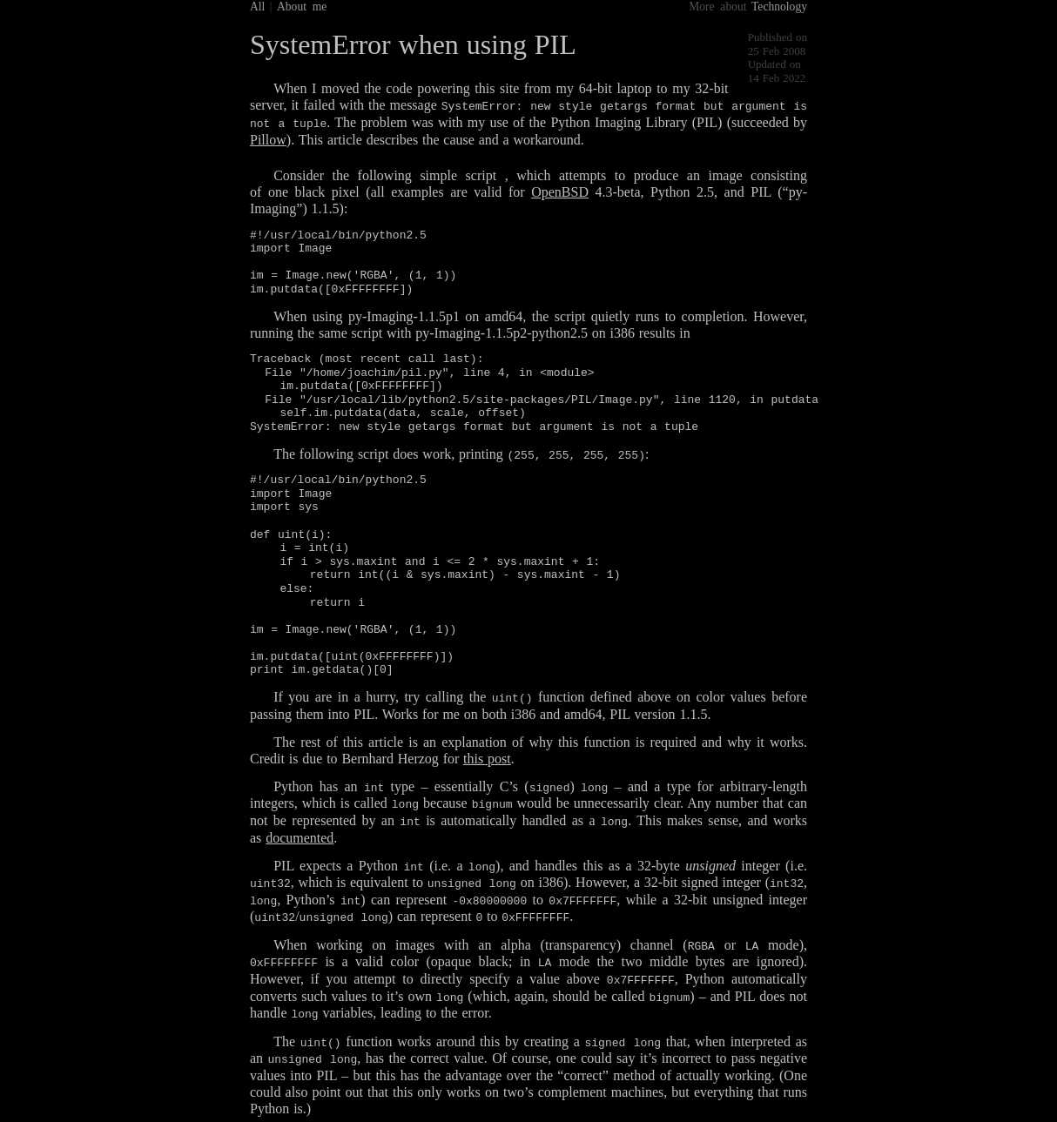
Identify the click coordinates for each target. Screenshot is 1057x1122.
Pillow (268, 138)
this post (487, 756)
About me (302, 6)
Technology (779, 6)
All (257, 6)
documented (299, 835)
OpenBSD (560, 191)
